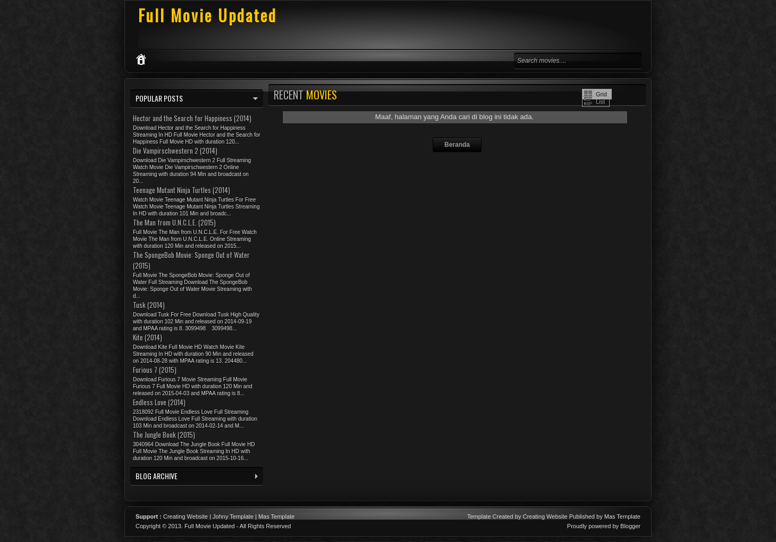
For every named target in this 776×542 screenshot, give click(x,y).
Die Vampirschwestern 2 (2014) (175, 150)
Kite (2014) (147, 337)
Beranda (457, 144)
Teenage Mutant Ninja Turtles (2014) (181, 190)
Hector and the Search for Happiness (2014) (192, 118)
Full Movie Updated (207, 15)
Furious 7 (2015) (154, 369)
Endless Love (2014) (159, 402)
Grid (601, 94)
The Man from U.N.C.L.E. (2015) (174, 222)
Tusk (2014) (149, 304)
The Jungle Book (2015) (164, 434)
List (600, 101)
